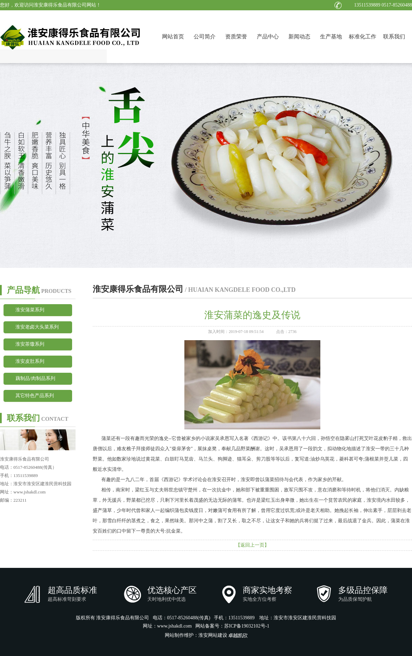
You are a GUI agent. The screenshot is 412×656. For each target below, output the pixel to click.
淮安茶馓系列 (29, 344)
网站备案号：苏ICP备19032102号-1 (232, 626)
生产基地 (331, 36)
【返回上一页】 (252, 545)
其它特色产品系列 (34, 395)
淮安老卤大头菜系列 (37, 327)
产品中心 (268, 36)
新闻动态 (299, 36)
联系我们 (394, 36)
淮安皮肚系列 (29, 361)
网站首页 (173, 36)
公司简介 (205, 36)
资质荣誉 (236, 36)
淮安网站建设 (212, 635)
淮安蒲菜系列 (29, 309)
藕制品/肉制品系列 (35, 378)
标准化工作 (362, 36)
